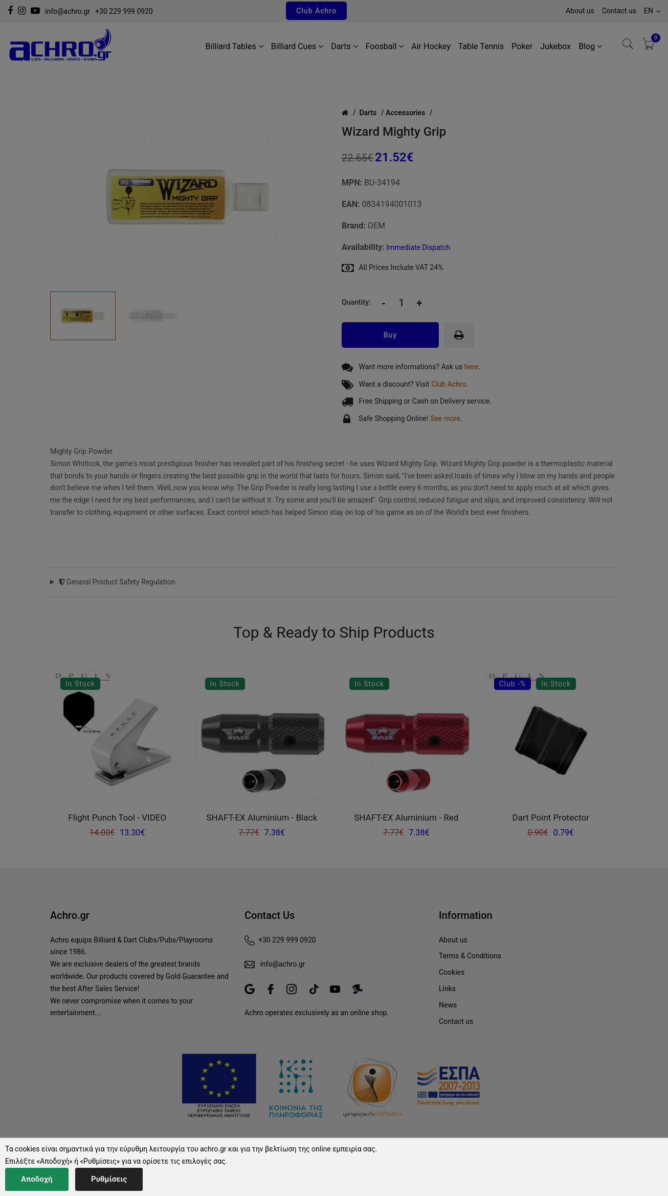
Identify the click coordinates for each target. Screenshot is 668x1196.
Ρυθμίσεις (109, 1179)
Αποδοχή (37, 1179)
